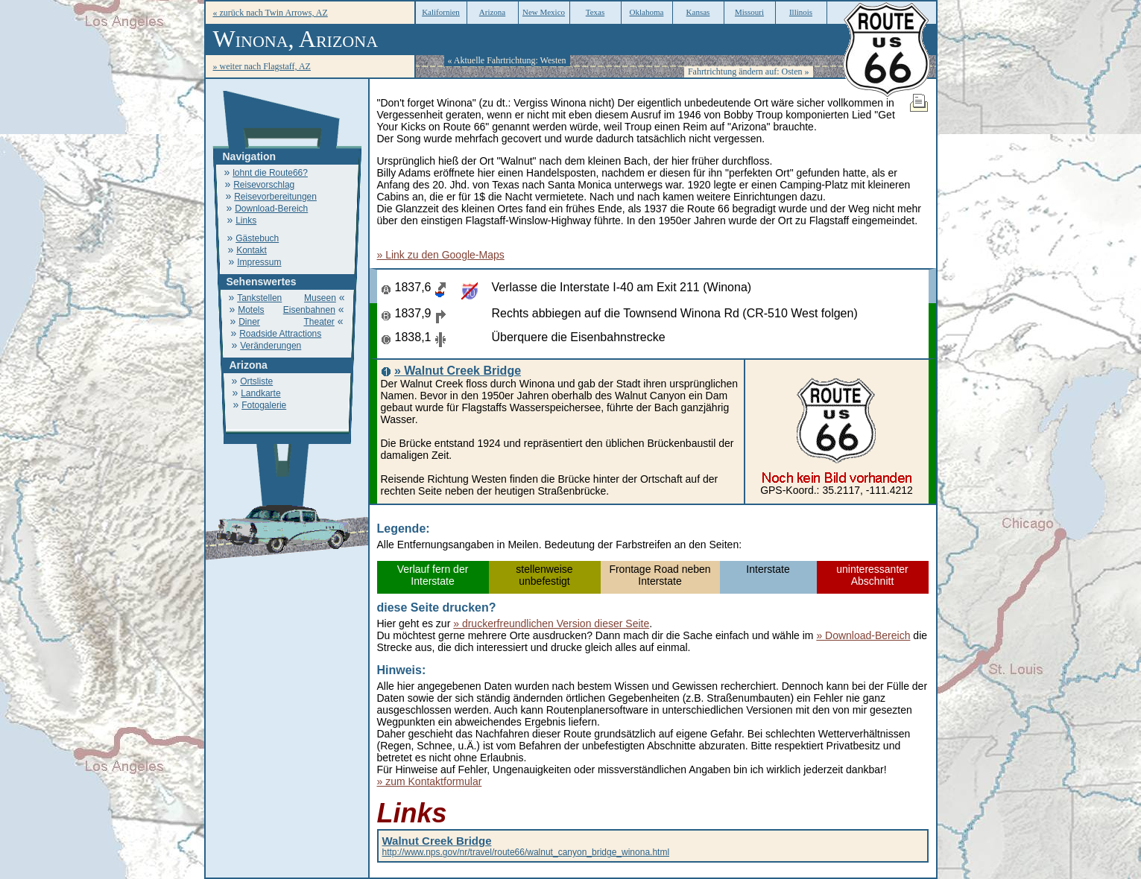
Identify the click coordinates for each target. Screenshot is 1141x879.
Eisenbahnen (309, 310)
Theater (318, 322)
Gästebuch (257, 238)
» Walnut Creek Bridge (457, 370)
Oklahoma (647, 11)
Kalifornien (441, 11)
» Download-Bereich (863, 635)
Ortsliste (256, 381)
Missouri (749, 11)
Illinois (800, 11)
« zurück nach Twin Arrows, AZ (270, 12)
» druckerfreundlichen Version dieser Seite (551, 623)
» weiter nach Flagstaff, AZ (262, 66)
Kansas (698, 11)
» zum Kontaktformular (429, 781)
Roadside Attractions (280, 334)
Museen (320, 298)
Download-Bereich (271, 208)
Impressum (259, 262)
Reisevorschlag (263, 185)
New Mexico (543, 11)
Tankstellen (259, 298)
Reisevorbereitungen (275, 196)
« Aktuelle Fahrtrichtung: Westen (507, 60)
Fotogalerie (263, 405)
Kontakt (251, 250)
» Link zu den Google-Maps (441, 255)
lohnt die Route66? (270, 173)
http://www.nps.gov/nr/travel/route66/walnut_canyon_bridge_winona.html (526, 847)
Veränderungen (270, 345)
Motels (251, 310)
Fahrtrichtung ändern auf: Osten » (748, 71)
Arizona (492, 11)
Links (246, 220)
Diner (249, 322)
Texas (595, 11)
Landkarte (260, 393)
